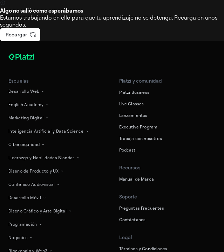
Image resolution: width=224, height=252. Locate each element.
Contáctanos (132, 219)
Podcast (127, 150)
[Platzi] (29, 57)
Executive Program (138, 127)
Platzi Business (134, 92)
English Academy (28, 104)
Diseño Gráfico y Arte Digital (40, 211)
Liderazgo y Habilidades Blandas (44, 157)
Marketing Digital (28, 117)
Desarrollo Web (26, 91)
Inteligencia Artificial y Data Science (48, 131)
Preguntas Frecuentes (141, 208)
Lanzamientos (133, 115)
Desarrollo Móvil (27, 197)
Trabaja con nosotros (140, 138)
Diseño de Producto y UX (36, 171)
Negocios (20, 237)
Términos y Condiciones (143, 248)
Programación (25, 224)
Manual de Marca (136, 179)
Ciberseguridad (26, 144)
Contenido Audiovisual (34, 184)
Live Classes (131, 103)
